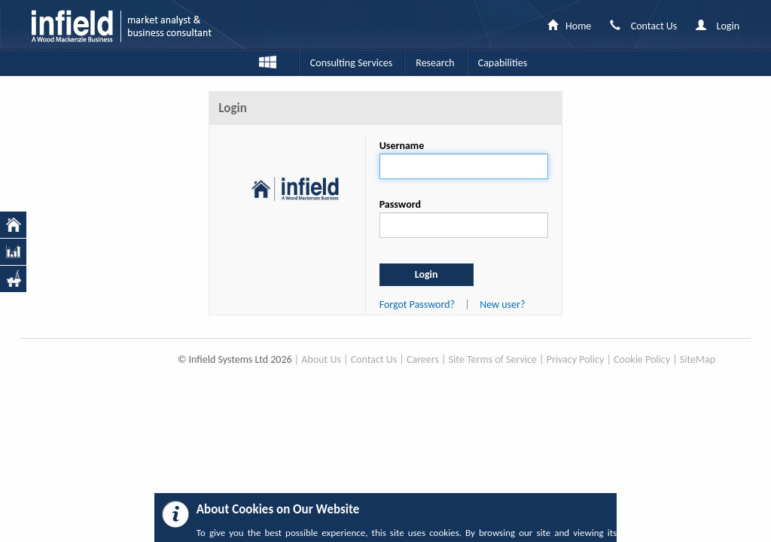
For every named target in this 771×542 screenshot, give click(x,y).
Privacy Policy (576, 359)
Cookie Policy (642, 359)
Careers (423, 359)
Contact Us (374, 359)
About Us (321, 359)
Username (402, 145)
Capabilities (502, 62)
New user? (502, 304)
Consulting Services (351, 62)
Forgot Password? (417, 304)
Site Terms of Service (493, 359)
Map (705, 359)
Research (435, 62)
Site (688, 359)
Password (400, 204)
